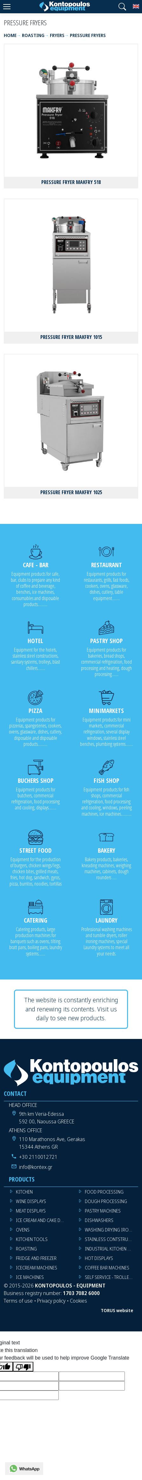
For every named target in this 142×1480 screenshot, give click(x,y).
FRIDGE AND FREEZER (36, 1258)
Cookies (78, 1300)
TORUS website (117, 1310)
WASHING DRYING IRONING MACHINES (112, 1230)
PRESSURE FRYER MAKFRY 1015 (71, 337)
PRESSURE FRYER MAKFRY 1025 (71, 492)
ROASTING (26, 1249)
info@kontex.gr (35, 1167)
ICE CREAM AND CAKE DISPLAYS (43, 1220)
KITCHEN (24, 1192)
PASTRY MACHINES (103, 1211)
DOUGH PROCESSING (106, 1201)
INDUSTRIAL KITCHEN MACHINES (112, 1249)
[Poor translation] (23, 1367)
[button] (122, 6)
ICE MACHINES (30, 1277)
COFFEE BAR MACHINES (107, 1268)
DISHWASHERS (99, 1220)
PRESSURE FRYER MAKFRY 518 (71, 182)
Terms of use (18, 1300)
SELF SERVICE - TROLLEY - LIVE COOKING (112, 1277)
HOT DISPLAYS (99, 1258)
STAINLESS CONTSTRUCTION (112, 1239)
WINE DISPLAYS (31, 1201)
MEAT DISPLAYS (31, 1211)
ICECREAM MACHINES (36, 1268)
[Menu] (6, 6)
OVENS (23, 1230)
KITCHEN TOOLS (32, 1239)
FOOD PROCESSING (104, 1192)
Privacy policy (51, 1300)
